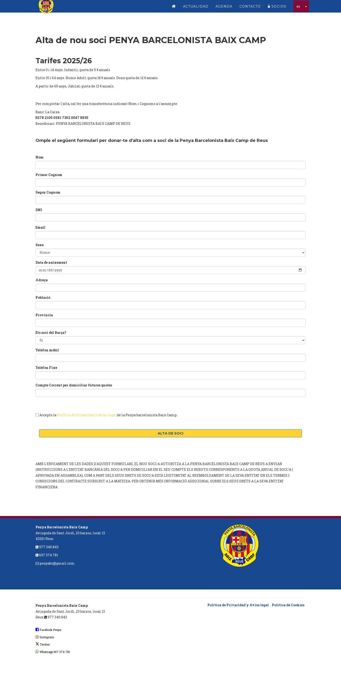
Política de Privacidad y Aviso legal (86, 415)
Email (40, 227)
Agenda (223, 9)
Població (43, 297)
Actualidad (195, 9)
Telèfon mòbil (47, 350)
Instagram (45, 637)
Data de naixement (51, 262)
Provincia (44, 315)
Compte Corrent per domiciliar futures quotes (74, 385)
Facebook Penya (48, 630)
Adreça (42, 280)
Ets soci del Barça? (51, 332)
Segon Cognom (48, 192)
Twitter (43, 644)
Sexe (40, 245)
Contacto (250, 9)
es (298, 9)
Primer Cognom (49, 174)
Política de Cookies (288, 605)
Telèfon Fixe (46, 367)
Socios (277, 9)
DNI (39, 210)
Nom (40, 157)
